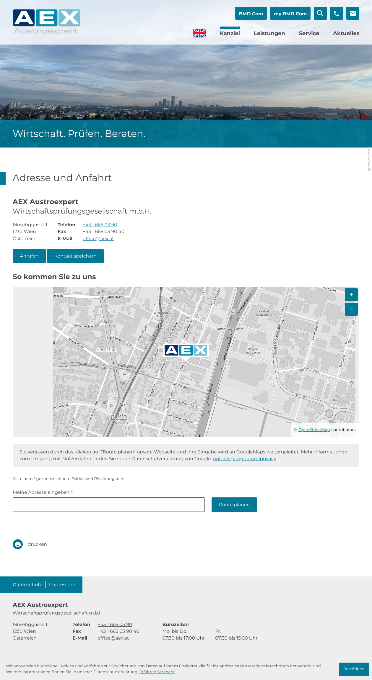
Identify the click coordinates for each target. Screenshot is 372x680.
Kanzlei (230, 33)
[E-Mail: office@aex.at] (352, 13)
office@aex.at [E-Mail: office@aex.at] (98, 238)
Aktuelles (346, 33)
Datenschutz (27, 584)
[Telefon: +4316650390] (100, 224)
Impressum (62, 584)
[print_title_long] (34, 544)
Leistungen (269, 33)
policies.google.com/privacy (244, 458)
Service (309, 33)
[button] (251, 13)
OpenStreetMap (314, 429)
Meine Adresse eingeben (43, 492)
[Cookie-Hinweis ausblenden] (354, 669)
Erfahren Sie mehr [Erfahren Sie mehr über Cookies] (157, 672)
